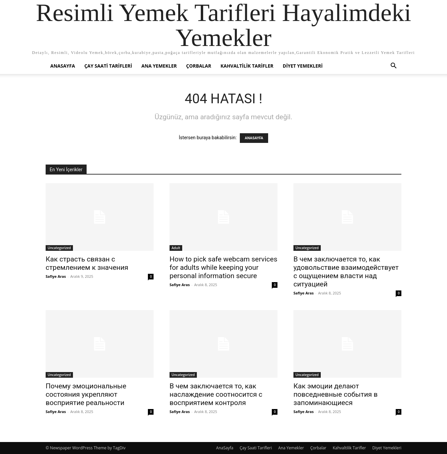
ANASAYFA (254, 138)
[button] (393, 66)
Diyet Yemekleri (303, 66)
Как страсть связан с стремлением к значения (87, 263)
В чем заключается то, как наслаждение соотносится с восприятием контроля (216, 394)
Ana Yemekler (159, 66)
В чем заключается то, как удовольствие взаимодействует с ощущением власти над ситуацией (346, 271)
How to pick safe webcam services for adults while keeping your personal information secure (223, 267)
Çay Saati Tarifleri (108, 66)
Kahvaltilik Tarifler (247, 66)
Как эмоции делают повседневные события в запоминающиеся (335, 394)
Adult (176, 247)
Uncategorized (59, 247)
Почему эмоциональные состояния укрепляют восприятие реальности (86, 394)
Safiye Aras (56, 276)
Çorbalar (198, 66)
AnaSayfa (62, 66)
